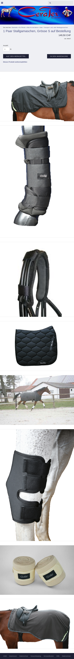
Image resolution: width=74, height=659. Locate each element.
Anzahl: (5, 45)
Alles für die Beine (32, 27)
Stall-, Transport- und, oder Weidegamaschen (54, 27)
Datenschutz (23, 656)
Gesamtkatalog (36, 656)
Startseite (15, 27)
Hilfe (57, 656)
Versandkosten (49, 656)
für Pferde (22, 27)
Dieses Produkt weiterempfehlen (15, 62)
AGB (5, 656)
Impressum (13, 656)
